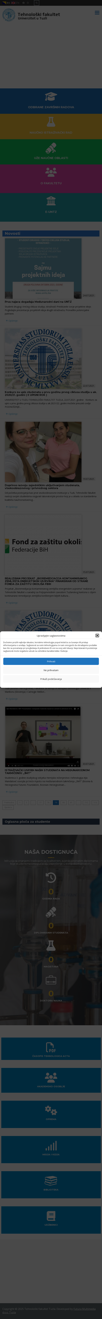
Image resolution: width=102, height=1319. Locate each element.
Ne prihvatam (51, 670)
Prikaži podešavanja (51, 679)
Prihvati (51, 661)
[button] (97, 635)
